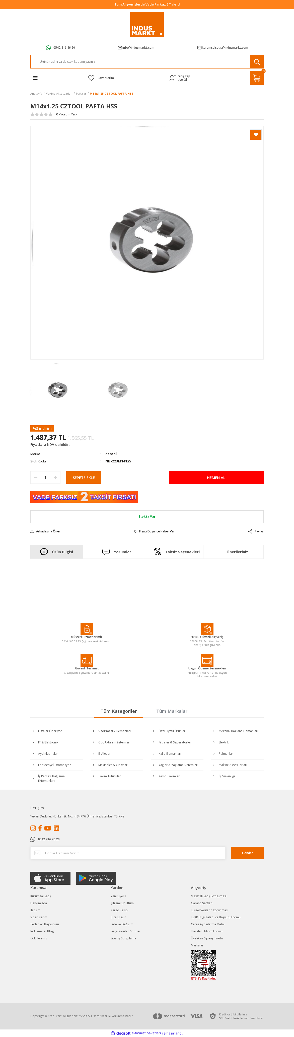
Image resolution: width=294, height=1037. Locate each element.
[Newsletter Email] (128, 853)
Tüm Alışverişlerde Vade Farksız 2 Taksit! (147, 4)
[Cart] (257, 78)
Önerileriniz (237, 551)
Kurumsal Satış (40, 896)
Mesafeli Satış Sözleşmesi (209, 896)
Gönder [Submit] (247, 853)
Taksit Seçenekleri (176, 551)
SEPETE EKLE (84, 477)
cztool (111, 453)
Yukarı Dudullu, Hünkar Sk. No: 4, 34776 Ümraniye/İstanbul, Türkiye (77, 816)
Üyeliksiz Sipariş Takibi (207, 938)
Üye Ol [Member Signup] (182, 80)
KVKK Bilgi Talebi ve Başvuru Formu (216, 917)
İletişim (35, 910)
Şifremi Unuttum (122, 903)
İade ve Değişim (122, 924)
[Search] (147, 61)
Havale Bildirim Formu (207, 931)
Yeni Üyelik (118, 896)
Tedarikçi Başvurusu (44, 924)
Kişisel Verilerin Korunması (209, 910)
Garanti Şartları (201, 903)
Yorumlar (116, 551)
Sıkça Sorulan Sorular (125, 931)
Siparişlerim (38, 917)
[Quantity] (45, 477)
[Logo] (147, 24)
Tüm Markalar (171, 711)
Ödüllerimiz (38, 938)
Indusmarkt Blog (42, 931)
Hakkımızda (38, 903)
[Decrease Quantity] (36, 477)
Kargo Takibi (119, 910)
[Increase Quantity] (55, 477)
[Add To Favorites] (256, 134)
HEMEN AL (216, 477)
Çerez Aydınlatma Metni (208, 924)
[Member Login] (174, 78)
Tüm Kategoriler (119, 711)
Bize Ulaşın (118, 917)
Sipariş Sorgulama (123, 938)
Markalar (197, 945)
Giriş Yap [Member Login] (184, 76)
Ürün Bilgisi (56, 551)
